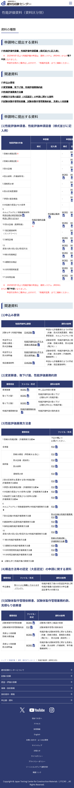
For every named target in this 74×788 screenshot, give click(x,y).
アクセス (37, 723)
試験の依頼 (6, 676)
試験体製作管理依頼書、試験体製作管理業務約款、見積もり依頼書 (36, 101)
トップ (3, 660)
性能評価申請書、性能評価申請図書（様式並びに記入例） (32, 50)
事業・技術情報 (8, 688)
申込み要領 (9, 82)
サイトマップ (37, 745)
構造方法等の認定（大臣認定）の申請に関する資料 (28, 96)
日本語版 (28, 332)
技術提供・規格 (8, 694)
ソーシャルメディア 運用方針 (37, 767)
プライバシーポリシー (37, 761)
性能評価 (12, 660)
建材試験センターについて (12, 669)
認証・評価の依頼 (9, 682)
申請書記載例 (53, 214)
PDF (53, 446)
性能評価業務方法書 (13, 91)
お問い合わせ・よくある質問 (37, 740)
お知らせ (37, 750)
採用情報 (37, 729)
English (37, 734)
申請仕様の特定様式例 (12, 215)
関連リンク (37, 772)
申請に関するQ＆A (11, 218)
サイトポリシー (37, 756)
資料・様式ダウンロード (26, 660)
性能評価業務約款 (28, 409)
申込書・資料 (7, 700)
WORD (65, 174)
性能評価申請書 (38, 219)
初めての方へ (37, 718)
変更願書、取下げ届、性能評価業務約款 (23, 87)
